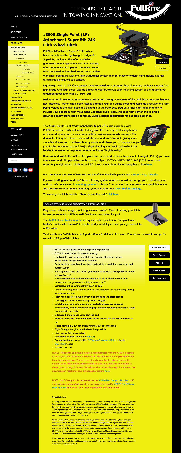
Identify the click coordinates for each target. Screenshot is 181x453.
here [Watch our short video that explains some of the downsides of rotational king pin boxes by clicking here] (107, 370)
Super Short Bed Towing (21, 101)
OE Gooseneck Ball (23, 80)
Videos (13, 122)
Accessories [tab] (159, 278)
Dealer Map (17, 135)
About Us (16, 32)
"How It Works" (19, 94)
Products (16, 43)
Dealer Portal (16, 154)
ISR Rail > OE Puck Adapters (24, 90)
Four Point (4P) (19, 51)
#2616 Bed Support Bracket (113, 380)
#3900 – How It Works (144, 174)
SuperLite (20, 76)
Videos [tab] (159, 263)
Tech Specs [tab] (159, 255)
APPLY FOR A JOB (19, 37)
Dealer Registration (19, 150)
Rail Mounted (16, 97)
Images (162, 68)
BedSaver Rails (28, 73)
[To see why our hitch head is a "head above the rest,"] (112, 194)
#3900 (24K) (23, 62)
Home (14, 26)
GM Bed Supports (23, 83)
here (149, 164)
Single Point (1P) (19, 55)
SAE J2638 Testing (18, 115)
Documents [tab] (159, 270)
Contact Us (15, 146)
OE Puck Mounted (18, 48)
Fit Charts (16, 129)
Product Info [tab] (159, 247)
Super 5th (20, 58)
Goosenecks (16, 104)
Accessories (16, 111)
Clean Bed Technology (128, 188)
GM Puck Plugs (22, 87)
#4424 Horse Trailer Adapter (65, 220)
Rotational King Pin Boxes (21, 108)
